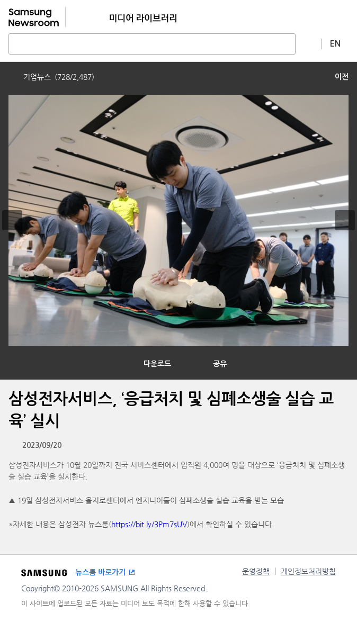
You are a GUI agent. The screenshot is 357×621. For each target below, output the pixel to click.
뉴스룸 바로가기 (100, 572)
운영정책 (256, 571)
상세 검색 (309, 43)
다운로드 (157, 363)
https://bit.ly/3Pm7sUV (149, 524)
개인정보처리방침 (308, 571)
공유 (220, 363)
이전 (342, 76)
